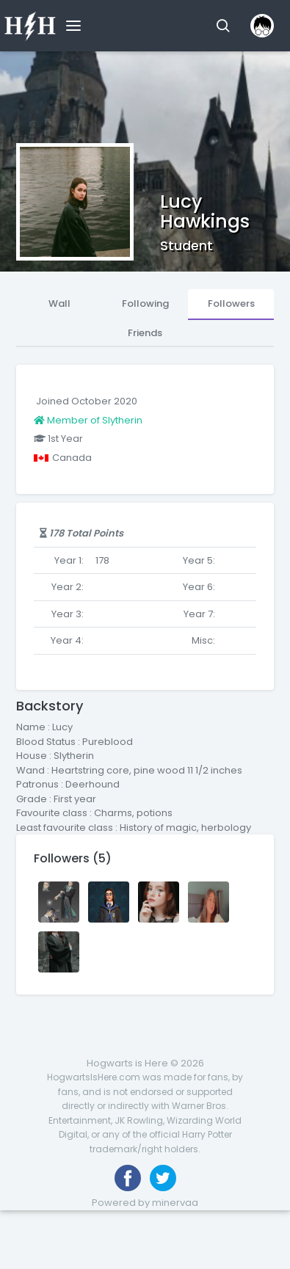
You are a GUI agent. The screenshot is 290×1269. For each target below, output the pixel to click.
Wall (59, 303)
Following (145, 303)
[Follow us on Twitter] (163, 1178)
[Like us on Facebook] (128, 1178)
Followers (231, 303)
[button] (223, 25)
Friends (145, 333)
